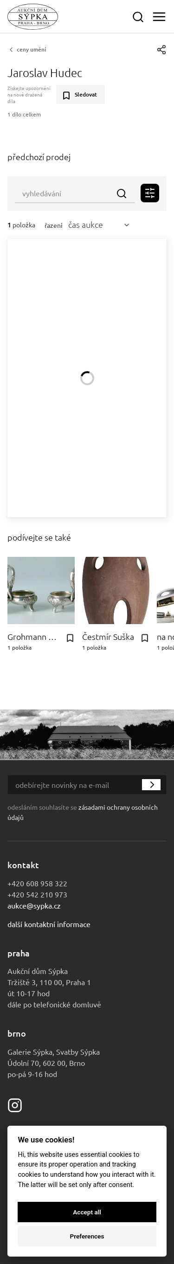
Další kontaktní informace (48, 924)
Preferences (87, 1236)
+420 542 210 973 (37, 894)
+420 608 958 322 (37, 883)
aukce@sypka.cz (34, 905)
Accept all (87, 1212)
